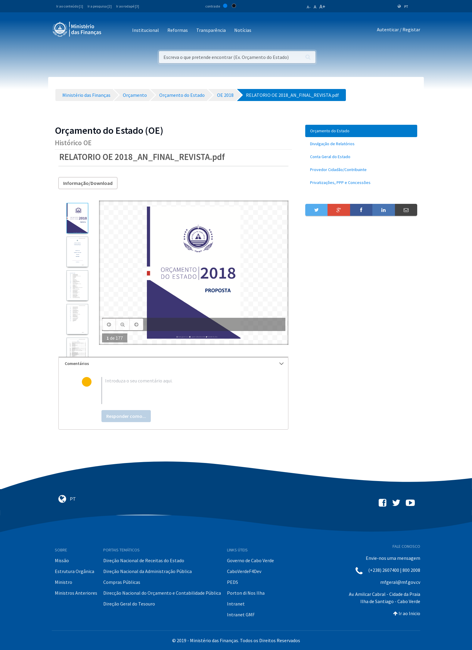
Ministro (63, 582)
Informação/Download (88, 183)
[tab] (173, 363)
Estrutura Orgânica (74, 571)
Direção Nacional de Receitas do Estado (143, 560)
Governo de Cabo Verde (250, 560)
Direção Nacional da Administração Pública (147, 571)
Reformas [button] (177, 30)
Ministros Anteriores (76, 593)
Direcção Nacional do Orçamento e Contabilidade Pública (162, 593)
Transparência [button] (211, 30)
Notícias (242, 30)
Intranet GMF (241, 615)
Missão (62, 560)
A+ (322, 6)
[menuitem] (361, 131)
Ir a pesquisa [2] (100, 6)
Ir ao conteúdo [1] (69, 6)
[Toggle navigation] (111, 30)
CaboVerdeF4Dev (244, 571)
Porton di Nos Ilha (246, 593)
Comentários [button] (174, 363)
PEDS (232, 582)
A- (309, 7)
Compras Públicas (121, 582)
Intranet (236, 604)
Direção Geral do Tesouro (129, 604)
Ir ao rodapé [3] (127, 6)
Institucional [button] (145, 30)
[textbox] (183, 390)
